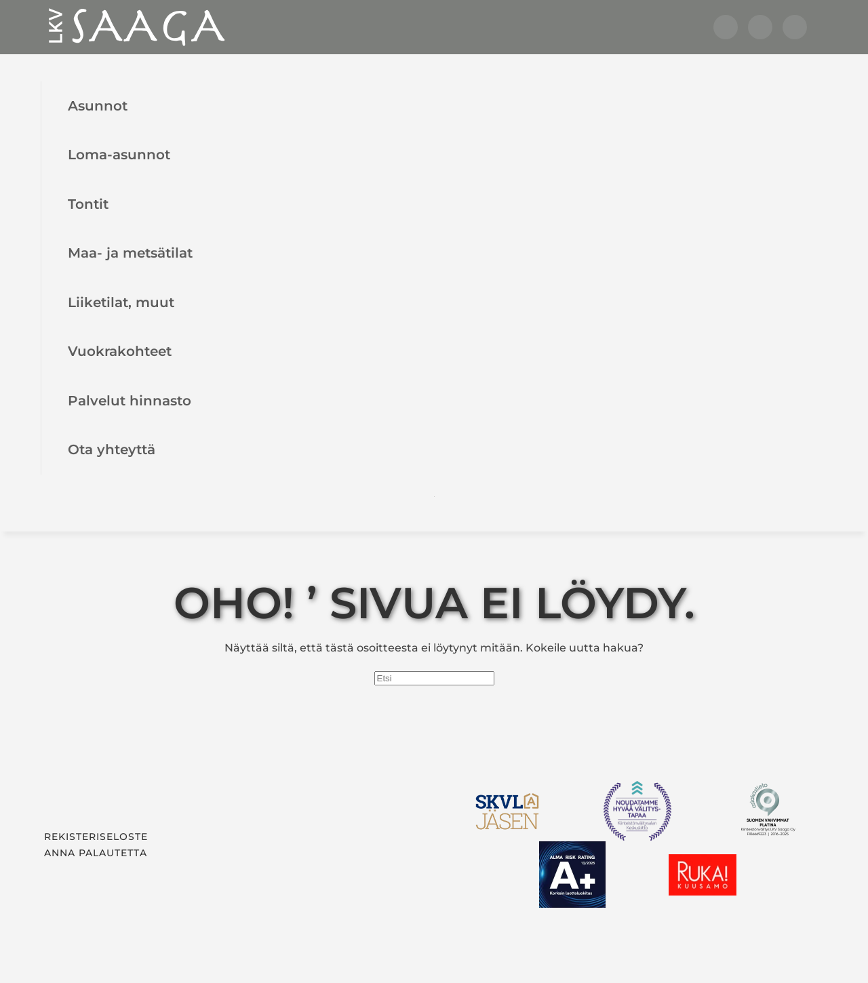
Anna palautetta (95, 853)
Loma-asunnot (119, 154)
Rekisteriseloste (96, 836)
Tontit (88, 203)
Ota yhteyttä (111, 449)
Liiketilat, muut (121, 302)
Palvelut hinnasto (129, 400)
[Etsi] (434, 678)
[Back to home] (136, 27)
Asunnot (97, 105)
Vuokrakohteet (120, 350)
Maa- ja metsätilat (130, 252)
